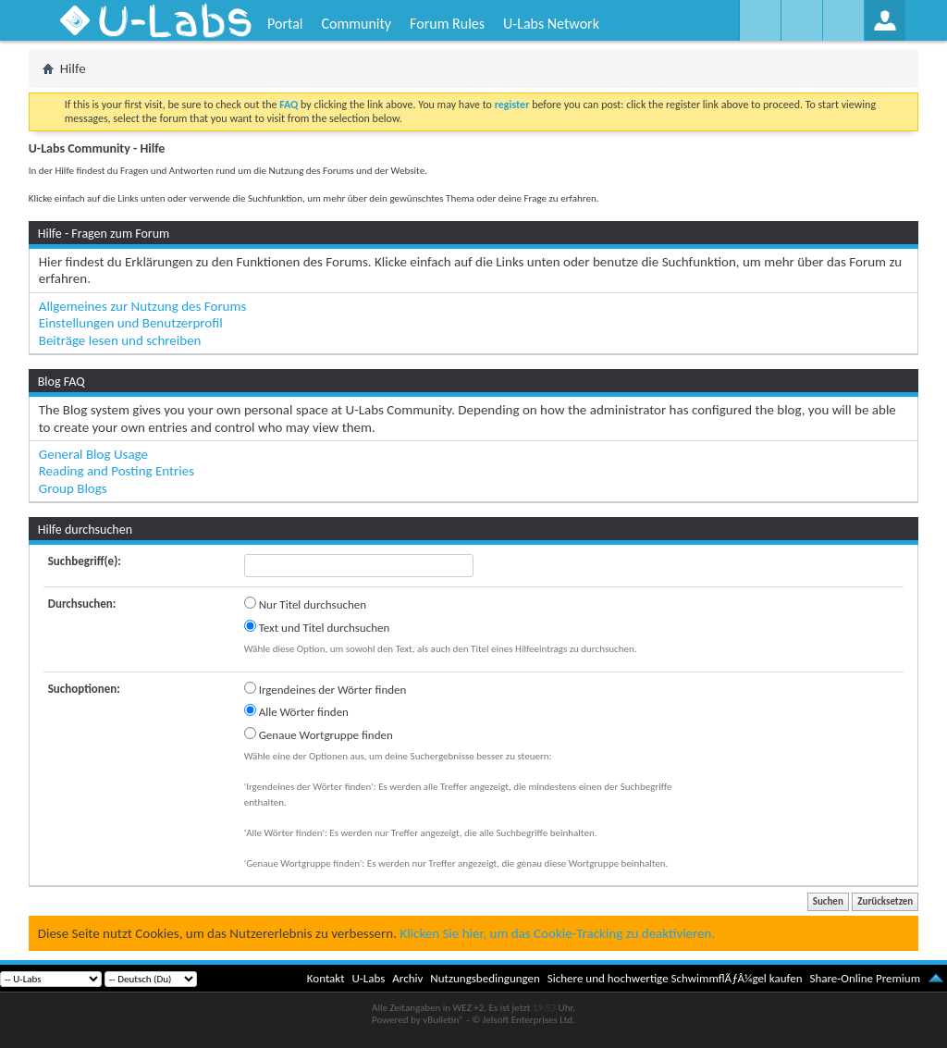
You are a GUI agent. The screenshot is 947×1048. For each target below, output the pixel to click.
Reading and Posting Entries (116, 470)
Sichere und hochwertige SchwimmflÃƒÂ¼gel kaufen (675, 978)
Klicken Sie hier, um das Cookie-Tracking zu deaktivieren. (557, 933)
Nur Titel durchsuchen (305, 604)
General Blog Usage (93, 454)
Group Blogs (73, 488)
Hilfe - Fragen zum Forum (104, 233)
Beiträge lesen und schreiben (120, 340)
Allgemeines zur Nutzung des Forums (143, 306)
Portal (284, 23)
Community (356, 23)
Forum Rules (447, 23)
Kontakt (326, 978)
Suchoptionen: (84, 689)
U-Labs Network (551, 23)
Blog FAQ (61, 381)
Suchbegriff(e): (84, 561)
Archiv (407, 978)
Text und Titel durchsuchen (317, 627)
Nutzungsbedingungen (485, 978)
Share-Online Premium (864, 978)
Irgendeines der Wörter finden (325, 689)
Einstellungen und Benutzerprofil (131, 322)
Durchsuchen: (82, 603)
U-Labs (369, 978)
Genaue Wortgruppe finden (318, 734)
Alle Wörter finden (296, 711)
